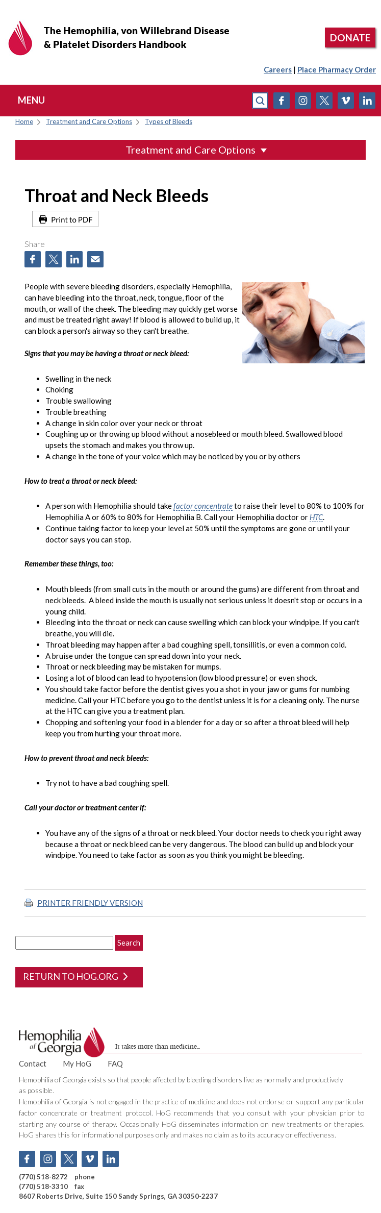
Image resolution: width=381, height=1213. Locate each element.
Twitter (324, 100)
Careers (278, 69)
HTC (316, 517)
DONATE (350, 37)
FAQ (115, 1063)
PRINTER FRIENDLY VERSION (90, 902)
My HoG (77, 1063)
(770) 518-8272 (43, 1177)
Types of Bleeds (168, 121)
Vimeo (346, 100)
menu (31, 100)
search (260, 100)
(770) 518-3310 (43, 1186)
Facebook (281, 100)
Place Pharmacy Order (336, 69)
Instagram (303, 100)
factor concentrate (203, 505)
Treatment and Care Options (89, 121)
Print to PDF (65, 219)
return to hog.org (75, 976)
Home (24, 121)
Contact (32, 1063)
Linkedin (367, 100)
